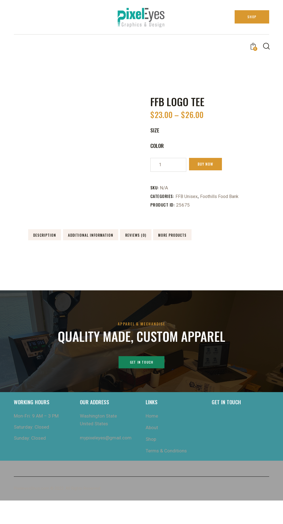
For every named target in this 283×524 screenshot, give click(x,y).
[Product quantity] (168, 165)
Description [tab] (66, 238)
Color (157, 145)
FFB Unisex (186, 196)
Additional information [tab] (145, 238)
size (154, 130)
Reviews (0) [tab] (66, 254)
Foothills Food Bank (221, 196)
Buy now (210, 165)
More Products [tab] (145, 254)
